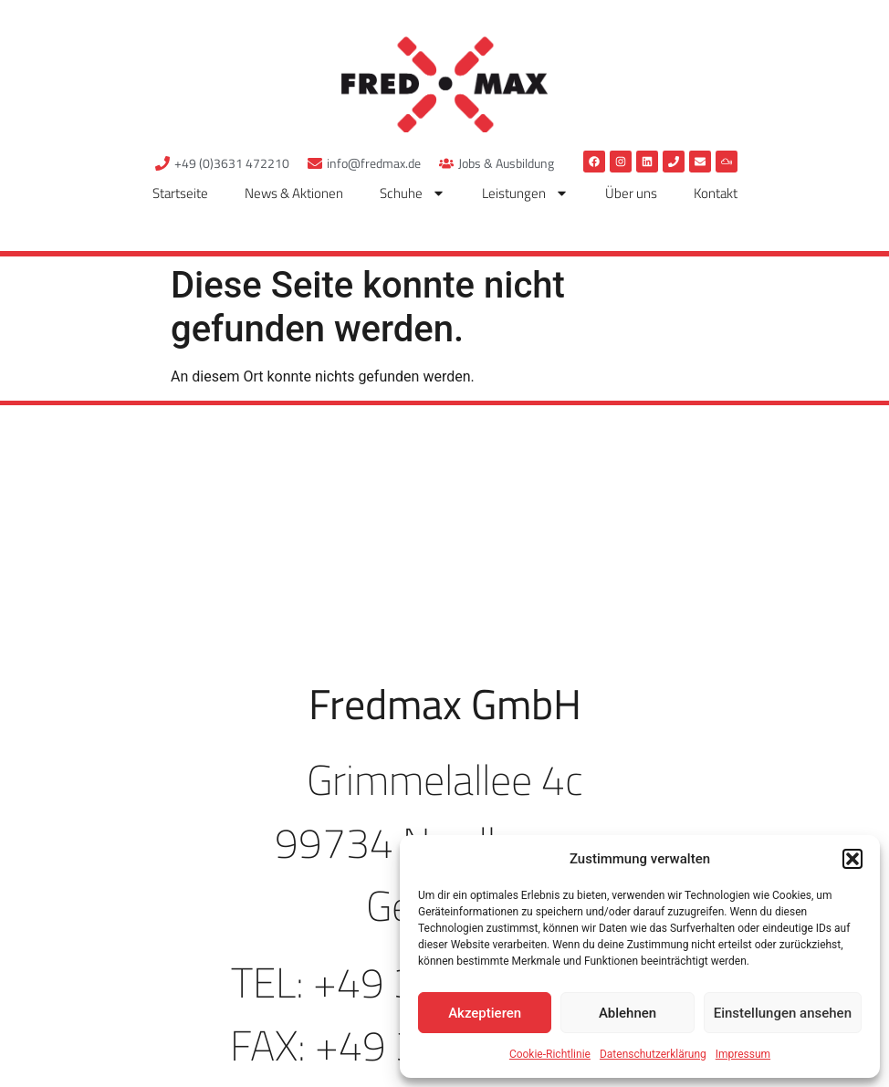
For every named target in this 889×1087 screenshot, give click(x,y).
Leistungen (525, 193)
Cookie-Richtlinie (550, 1054)
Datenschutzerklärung (653, 1054)
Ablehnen (627, 1013)
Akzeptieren (484, 1013)
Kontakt (715, 193)
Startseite (180, 193)
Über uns (631, 193)
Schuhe (412, 193)
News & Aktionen (294, 193)
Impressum (743, 1054)
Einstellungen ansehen (783, 1013)
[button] (852, 859)
